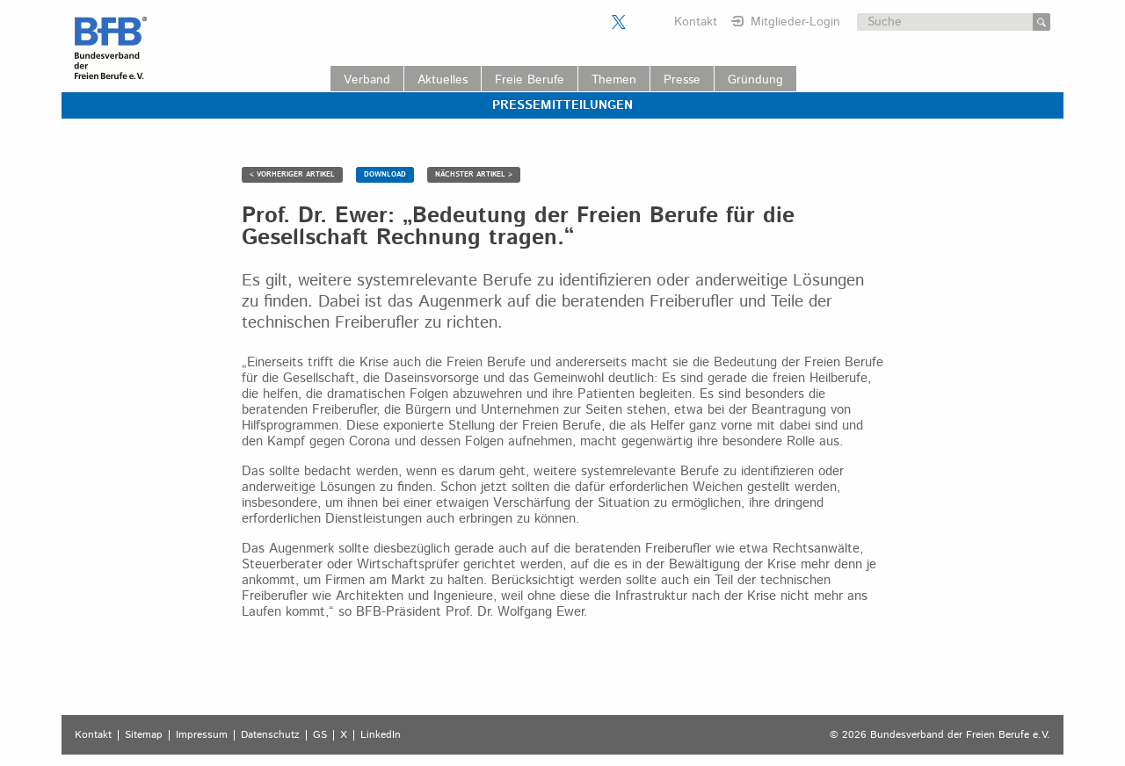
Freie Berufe (529, 80)
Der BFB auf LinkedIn (641, 22)
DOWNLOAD (385, 174)
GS (320, 735)
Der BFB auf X (619, 22)
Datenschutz (270, 735)
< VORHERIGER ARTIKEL (292, 174)
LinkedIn (380, 735)
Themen (614, 80)
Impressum (202, 735)
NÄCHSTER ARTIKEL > (473, 174)
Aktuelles (442, 80)
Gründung (755, 80)
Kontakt (695, 22)
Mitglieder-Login (795, 22)
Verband (367, 80)
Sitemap (144, 735)
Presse (682, 80)
